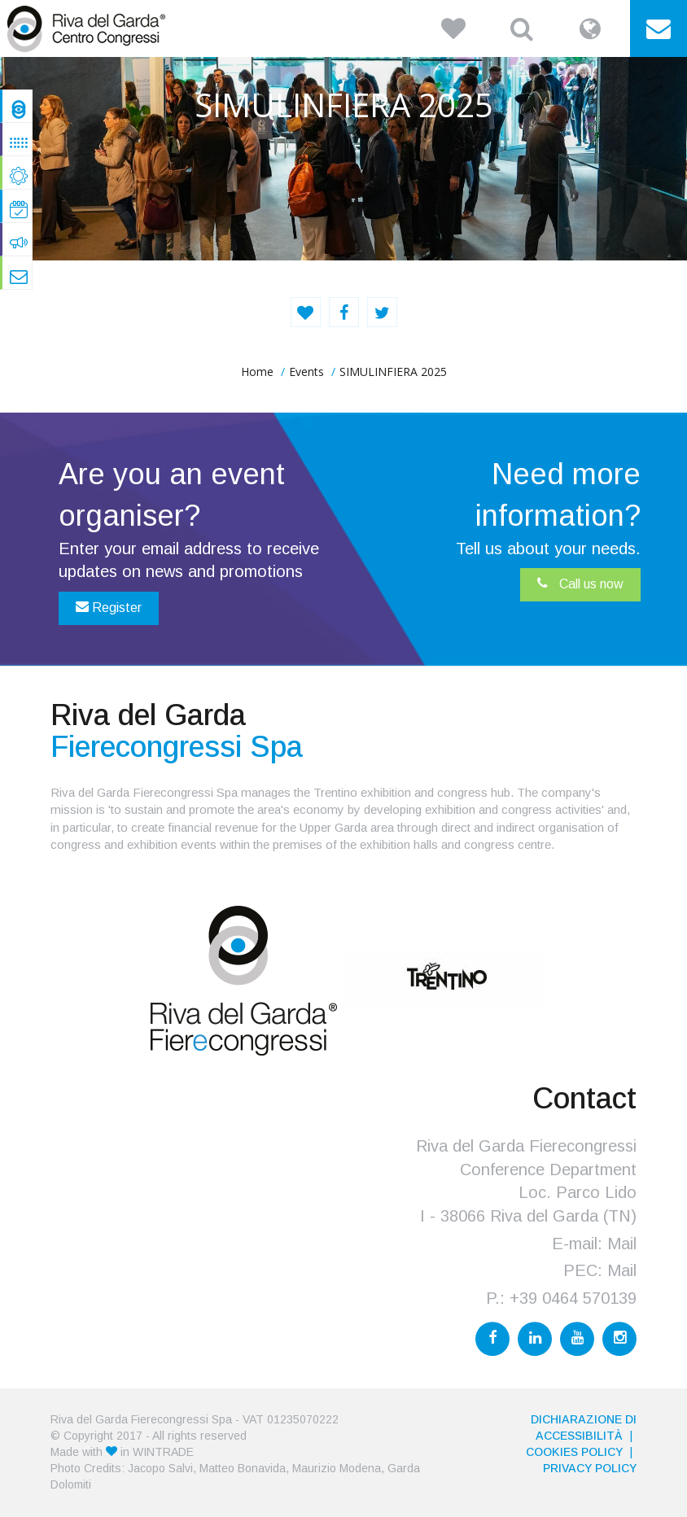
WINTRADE (163, 1451)
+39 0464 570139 (573, 1298)
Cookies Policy (574, 1451)
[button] (453, 28)
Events (306, 371)
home (257, 371)
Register (109, 607)
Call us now (580, 583)
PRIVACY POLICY (590, 1468)
